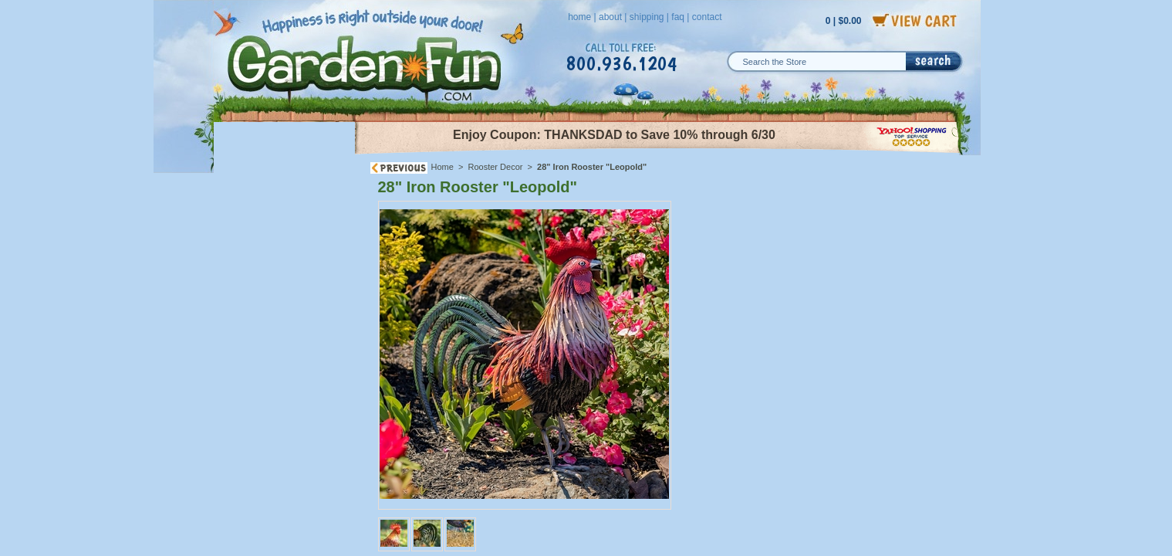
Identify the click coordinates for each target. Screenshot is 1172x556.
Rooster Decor (495, 166)
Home (442, 166)
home (579, 17)
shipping (647, 17)
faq (677, 17)
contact (707, 17)
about (610, 17)
